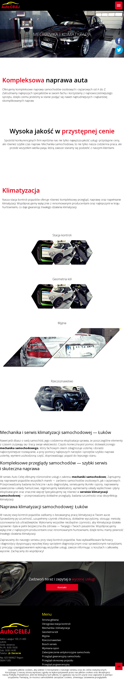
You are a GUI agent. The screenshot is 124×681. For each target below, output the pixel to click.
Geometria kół (50, 632)
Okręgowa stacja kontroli (56, 624)
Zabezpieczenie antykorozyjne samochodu (66, 652)
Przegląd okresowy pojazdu (57, 660)
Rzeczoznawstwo (51, 640)
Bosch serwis (49, 644)
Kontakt (62, 587)
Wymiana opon (50, 648)
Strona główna (50, 619)
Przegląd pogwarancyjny (56, 664)
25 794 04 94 (14, 653)
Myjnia (46, 636)
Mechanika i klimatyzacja (56, 628)
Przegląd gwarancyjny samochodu (61, 656)
